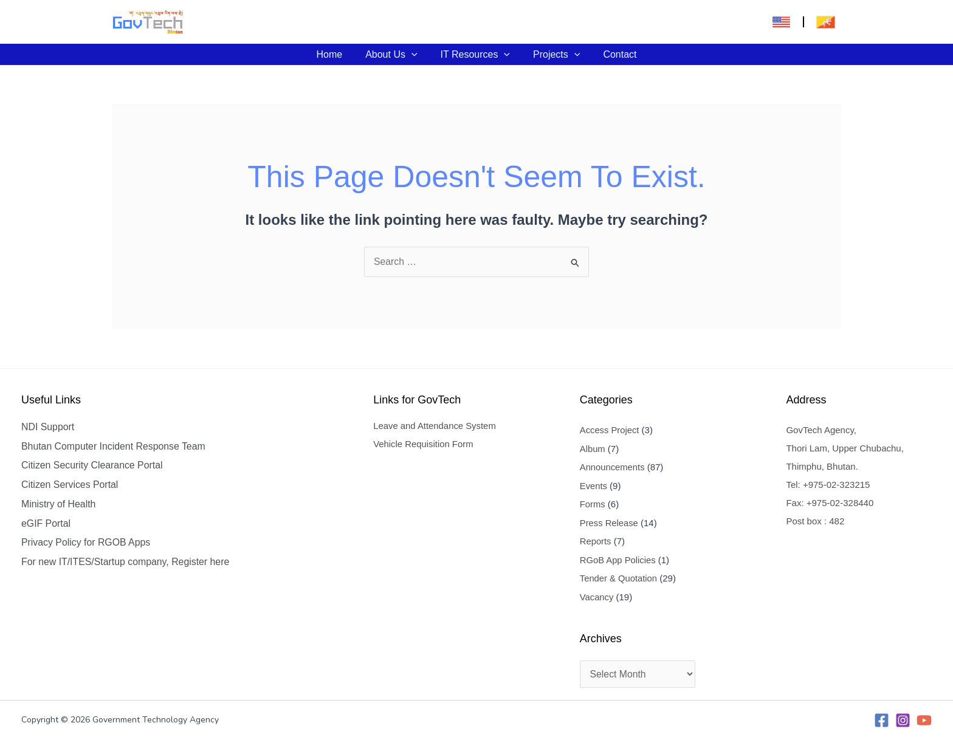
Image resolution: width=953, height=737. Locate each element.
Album (593, 448)
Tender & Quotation (619, 576)
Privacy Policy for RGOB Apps (86, 543)
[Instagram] (902, 717)
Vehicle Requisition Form (423, 444)
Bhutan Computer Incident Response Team (114, 446)
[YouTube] (924, 717)
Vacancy (597, 594)
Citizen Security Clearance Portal (92, 466)
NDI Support (48, 427)
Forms (593, 503)
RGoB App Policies (618, 557)
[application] (415, 54)
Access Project (610, 430)
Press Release (609, 521)
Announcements (612, 466)
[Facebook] (881, 717)
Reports (596, 539)
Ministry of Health (59, 504)
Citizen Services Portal (70, 485)
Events (594, 484)
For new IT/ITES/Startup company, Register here (126, 563)
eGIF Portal (46, 524)
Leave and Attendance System (435, 426)
